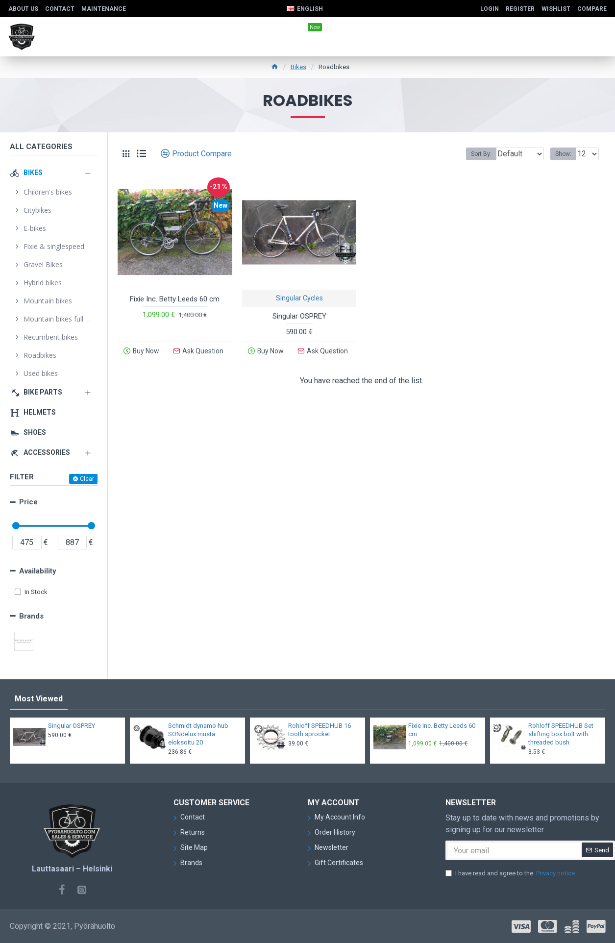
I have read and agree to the (510, 873)
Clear (87, 478)
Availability (37, 571)
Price (28, 501)
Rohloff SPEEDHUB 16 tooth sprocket (319, 730)
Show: (566, 153)
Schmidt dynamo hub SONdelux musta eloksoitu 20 (198, 734)
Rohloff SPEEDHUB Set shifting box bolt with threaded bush (560, 734)
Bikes (298, 67)
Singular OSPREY (299, 316)
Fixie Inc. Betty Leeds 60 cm (175, 299)
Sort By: (474, 153)
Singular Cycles (299, 298)
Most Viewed (39, 698)
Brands (31, 616)
